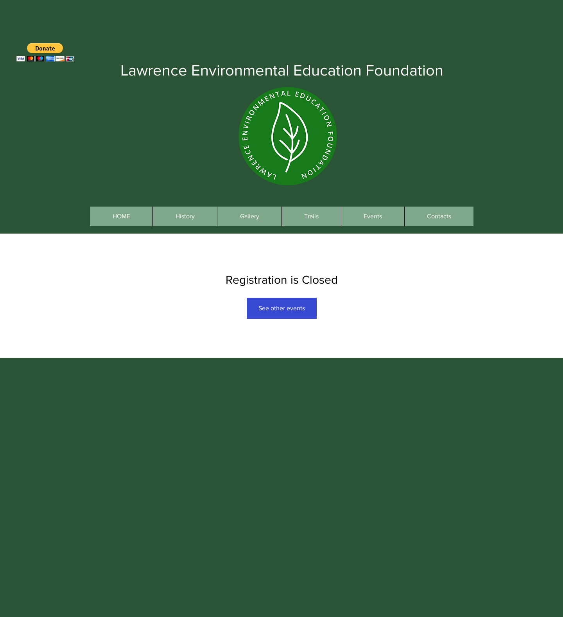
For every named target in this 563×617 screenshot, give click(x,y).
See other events (281, 308)
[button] (45, 52)
